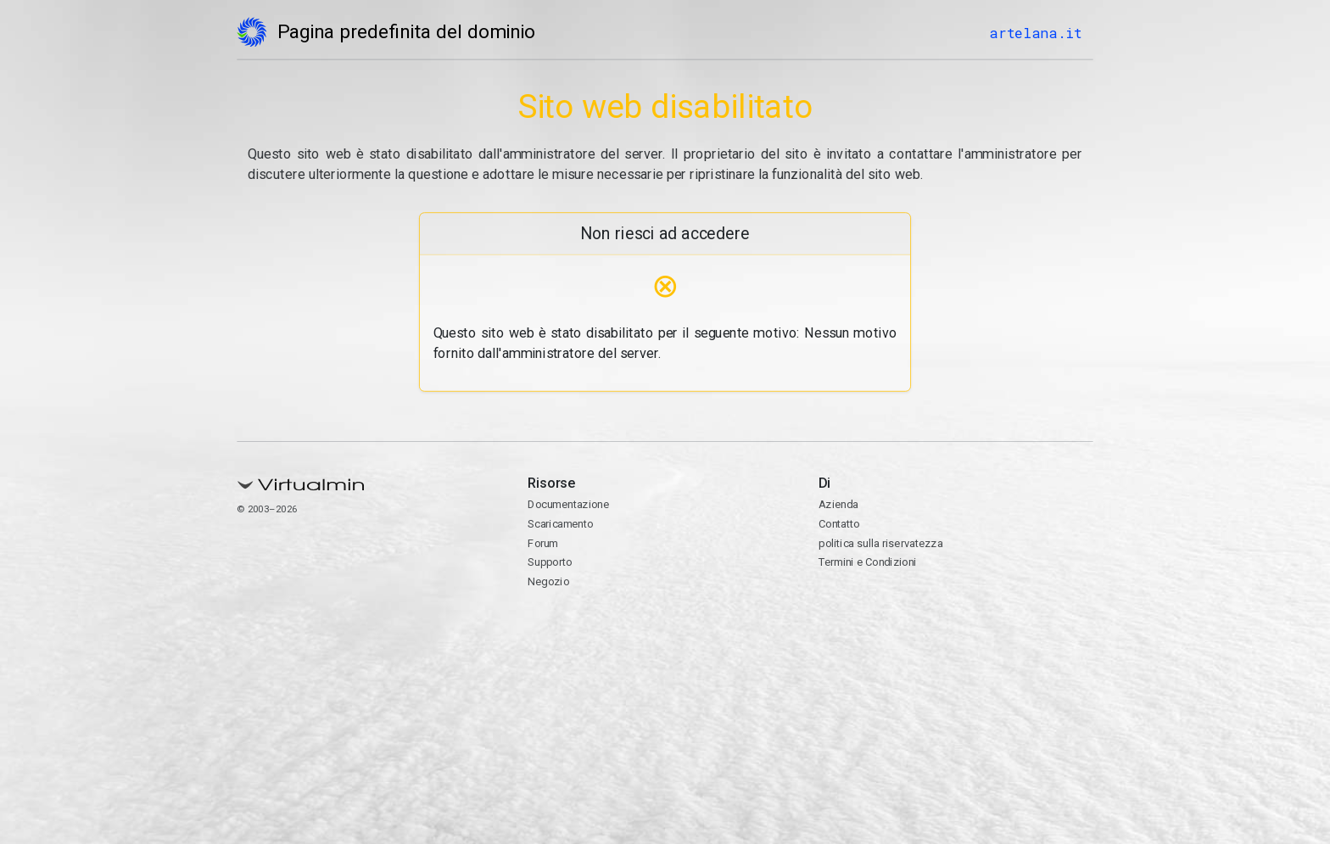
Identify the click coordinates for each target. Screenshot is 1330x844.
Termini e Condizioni (867, 562)
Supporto (550, 562)
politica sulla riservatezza (880, 543)
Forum (543, 543)
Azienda (838, 504)
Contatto (839, 523)
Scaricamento (560, 523)
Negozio (548, 581)
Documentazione (568, 504)
